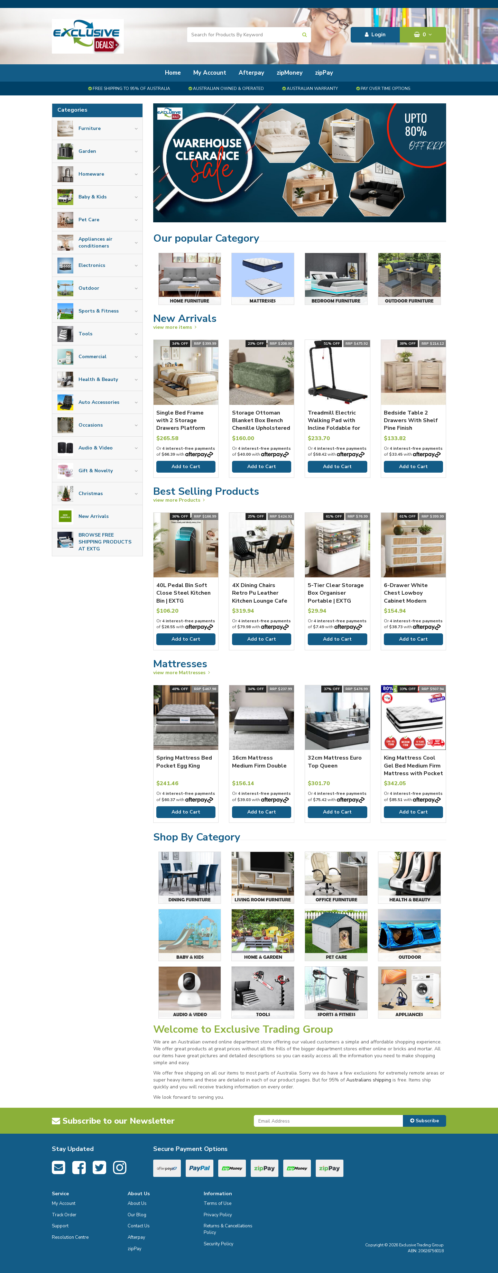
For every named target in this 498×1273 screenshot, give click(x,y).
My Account (209, 73)
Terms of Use (217, 1203)
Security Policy (218, 1244)
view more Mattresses (181, 672)
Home (173, 73)
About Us (137, 1203)
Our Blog (137, 1215)
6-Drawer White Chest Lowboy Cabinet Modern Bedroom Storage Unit (408, 601)
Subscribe (424, 1120)
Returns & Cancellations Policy (228, 1229)
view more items (174, 327)
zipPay (324, 73)
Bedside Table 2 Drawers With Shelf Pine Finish (411, 420)
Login (375, 34)
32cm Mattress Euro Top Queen (335, 761)
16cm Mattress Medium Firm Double (259, 761)
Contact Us (139, 1226)
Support (60, 1226)
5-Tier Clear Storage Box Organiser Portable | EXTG (336, 593)
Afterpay (251, 73)
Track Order (64, 1215)
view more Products (179, 500)
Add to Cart (186, 466)
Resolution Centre (70, 1237)
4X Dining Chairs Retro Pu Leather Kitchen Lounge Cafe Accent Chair (259, 597)
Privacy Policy (218, 1215)
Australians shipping (368, 1080)
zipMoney (290, 73)
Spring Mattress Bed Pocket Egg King (184, 761)
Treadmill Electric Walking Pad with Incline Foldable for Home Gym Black (334, 424)
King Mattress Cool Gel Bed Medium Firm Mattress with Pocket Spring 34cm (413, 769)
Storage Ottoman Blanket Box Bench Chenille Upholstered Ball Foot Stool (261, 424)
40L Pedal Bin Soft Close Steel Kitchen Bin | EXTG (183, 593)
